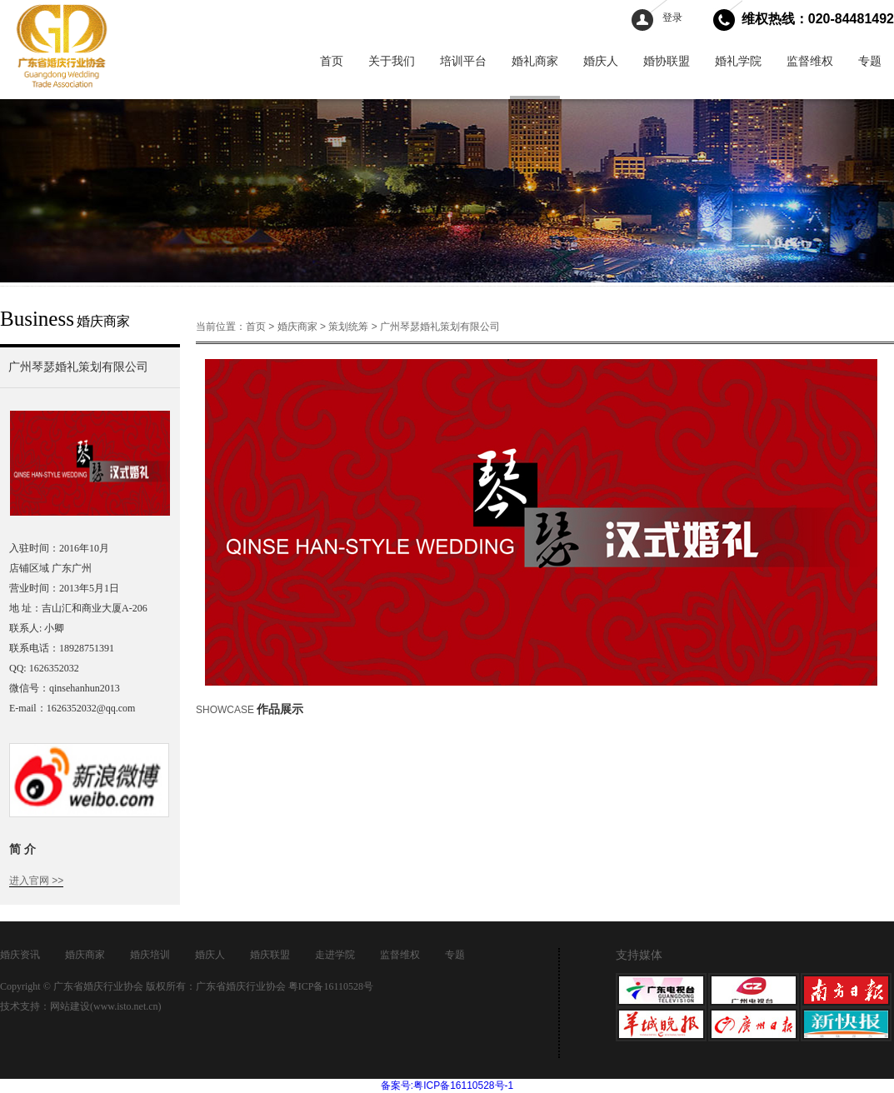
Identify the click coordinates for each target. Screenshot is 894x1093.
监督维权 (810, 61)
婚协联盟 (666, 61)
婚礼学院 (738, 61)
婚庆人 (600, 61)
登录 (672, 17)
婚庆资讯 (20, 955)
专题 (870, 61)
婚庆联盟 (270, 955)
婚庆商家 (297, 326)
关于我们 (391, 61)
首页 (331, 61)
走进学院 (335, 955)
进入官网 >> (36, 880)
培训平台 (463, 61)
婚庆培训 (150, 955)
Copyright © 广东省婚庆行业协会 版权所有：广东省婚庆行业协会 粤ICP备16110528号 (186, 986)
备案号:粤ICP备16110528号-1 (447, 1085)
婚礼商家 (535, 61)
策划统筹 (348, 326)
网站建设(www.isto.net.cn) (106, 1006)
